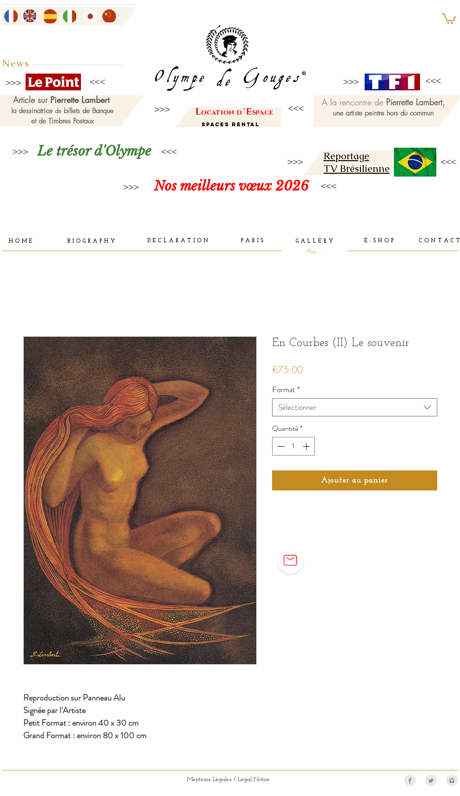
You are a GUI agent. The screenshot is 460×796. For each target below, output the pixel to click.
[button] (449, 18)
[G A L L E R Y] (314, 241)
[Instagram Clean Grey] (452, 780)
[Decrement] (280, 446)
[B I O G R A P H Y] (91, 241)
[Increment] (306, 446)
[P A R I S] (251, 241)
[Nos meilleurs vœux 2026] (231, 186)
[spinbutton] (293, 446)
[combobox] (354, 407)
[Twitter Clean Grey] (431, 780)
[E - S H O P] (379, 241)
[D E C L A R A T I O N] (177, 241)
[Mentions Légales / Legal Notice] (228, 779)
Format (286, 390)
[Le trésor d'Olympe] (94, 151)
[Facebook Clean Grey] (410, 780)
